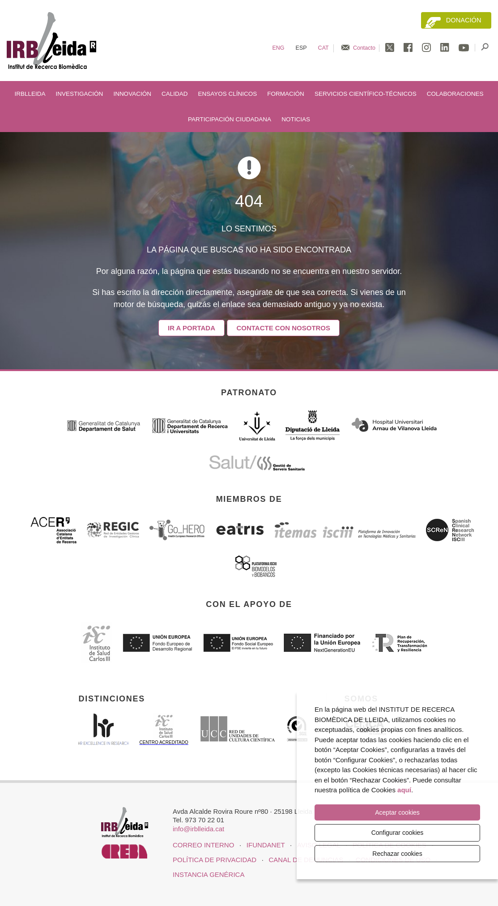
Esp (301, 48)
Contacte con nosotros (284, 328)
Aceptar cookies (397, 812)
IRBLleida (29, 93)
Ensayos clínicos (227, 93)
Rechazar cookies (397, 853)
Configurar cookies (397, 832)
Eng (278, 48)
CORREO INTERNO (203, 845)
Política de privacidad (214, 859)
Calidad (175, 93)
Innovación (132, 93)
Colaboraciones (455, 93)
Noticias (295, 119)
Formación (285, 93)
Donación (463, 20)
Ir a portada (191, 328)
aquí (404, 790)
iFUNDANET (266, 845)
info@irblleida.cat (198, 829)
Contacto (364, 48)
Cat (323, 48)
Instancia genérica (208, 874)
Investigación (79, 93)
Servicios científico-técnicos (366, 93)
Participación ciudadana (229, 119)
